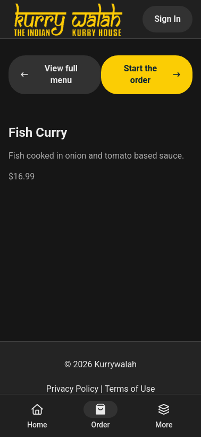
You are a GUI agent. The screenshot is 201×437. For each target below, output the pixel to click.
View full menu (49, 74)
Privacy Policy (72, 389)
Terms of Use (130, 389)
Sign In (167, 19)
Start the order (152, 74)
